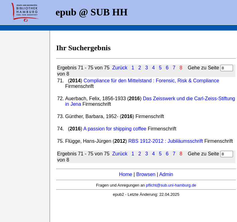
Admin (166, 174)
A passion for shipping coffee (114, 128)
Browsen (145, 174)
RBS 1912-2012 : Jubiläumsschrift (165, 141)
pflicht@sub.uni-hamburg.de (171, 185)
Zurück (119, 67)
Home (125, 174)
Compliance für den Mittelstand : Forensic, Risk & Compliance (151, 80)
